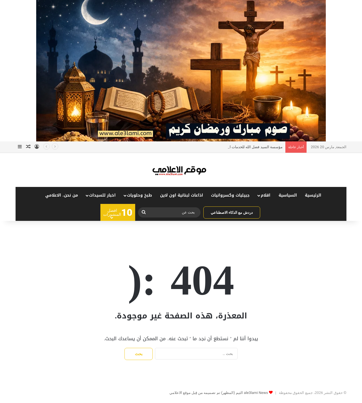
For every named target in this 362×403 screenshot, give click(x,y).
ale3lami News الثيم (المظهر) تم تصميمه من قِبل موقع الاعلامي (218, 393)
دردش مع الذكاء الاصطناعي (232, 212)
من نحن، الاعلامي (61, 195)
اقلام (265, 195)
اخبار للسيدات (102, 195)
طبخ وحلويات (139, 195)
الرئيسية (313, 195)
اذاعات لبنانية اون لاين (181, 195)
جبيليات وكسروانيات (230, 195)
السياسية (288, 195)
